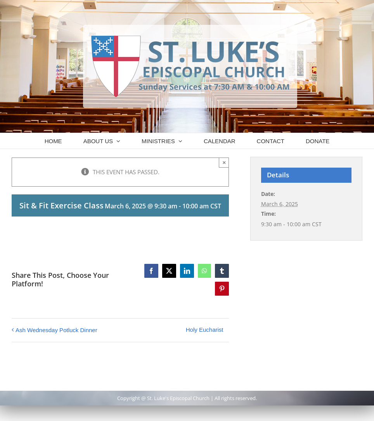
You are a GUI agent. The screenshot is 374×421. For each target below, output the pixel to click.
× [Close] (224, 162)
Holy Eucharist (204, 329)
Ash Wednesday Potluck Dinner (56, 330)
